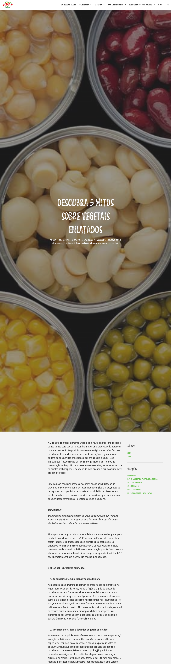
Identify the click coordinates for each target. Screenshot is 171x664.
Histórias (131, 476)
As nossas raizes (68, 5)
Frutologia (84, 5)
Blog (160, 5)
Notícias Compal (134, 489)
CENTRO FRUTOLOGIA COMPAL (140, 5)
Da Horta (98, 5)
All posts (131, 446)
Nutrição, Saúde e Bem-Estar (139, 493)
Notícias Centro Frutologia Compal (142, 479)
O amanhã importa (115, 5)
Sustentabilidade (135, 483)
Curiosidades (133, 486)
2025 (129, 453)
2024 (129, 456)
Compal (8, 5)
